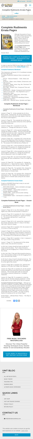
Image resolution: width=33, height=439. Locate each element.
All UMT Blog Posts (10, 376)
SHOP (29, 1)
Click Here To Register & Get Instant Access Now (16, 354)
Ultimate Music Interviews (12, 387)
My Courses (21, 1)
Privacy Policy (8, 404)
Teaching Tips (8, 381)
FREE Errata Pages (8, 17)
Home (3, 16)
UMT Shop (7, 398)
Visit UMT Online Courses (12, 401)
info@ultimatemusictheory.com (12, 418)
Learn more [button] (24, 430)
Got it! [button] (16, 434)
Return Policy (8, 406)
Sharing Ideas (8, 384)
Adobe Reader (21, 67)
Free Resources (12, 16)
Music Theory (8, 379)
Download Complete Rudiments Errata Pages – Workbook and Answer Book (16, 58)
